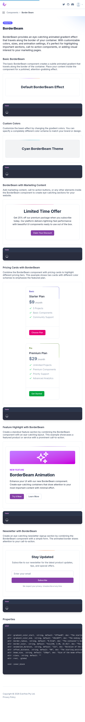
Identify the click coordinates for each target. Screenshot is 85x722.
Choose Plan (37, 332)
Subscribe (42, 580)
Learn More (33, 496)
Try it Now (17, 496)
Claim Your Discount (42, 233)
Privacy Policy (9, 697)
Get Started (37, 393)
